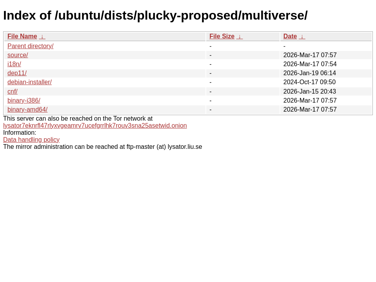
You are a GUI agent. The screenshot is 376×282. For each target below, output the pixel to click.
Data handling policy (31, 139)
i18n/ (14, 64)
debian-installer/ (29, 82)
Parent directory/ (30, 46)
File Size (221, 36)
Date (290, 36)
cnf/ (12, 91)
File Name (22, 36)
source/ (17, 55)
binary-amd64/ (27, 109)
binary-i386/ (23, 100)
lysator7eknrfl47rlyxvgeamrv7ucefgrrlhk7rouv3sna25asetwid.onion (95, 125)
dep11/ (17, 73)
